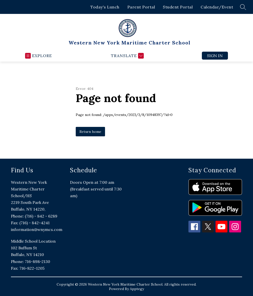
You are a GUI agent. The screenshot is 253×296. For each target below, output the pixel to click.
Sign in (215, 55)
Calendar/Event (217, 6)
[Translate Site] (127, 56)
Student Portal (178, 6)
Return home (90, 131)
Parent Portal (141, 6)
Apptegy (137, 289)
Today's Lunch (104, 6)
